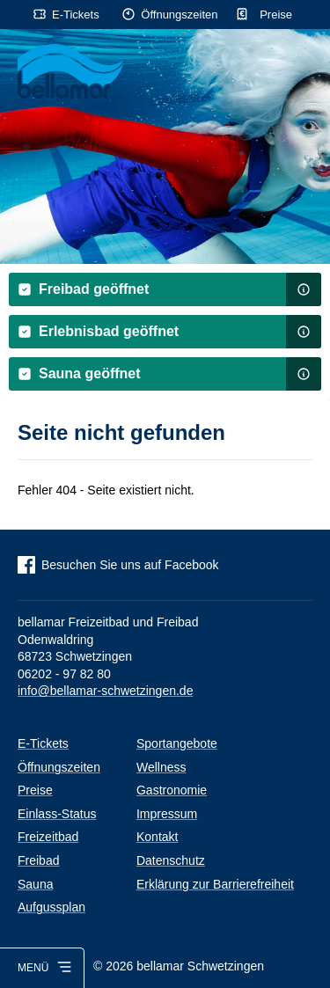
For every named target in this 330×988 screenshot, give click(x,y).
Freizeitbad (48, 837)
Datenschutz (170, 860)
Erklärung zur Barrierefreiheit (215, 884)
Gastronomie (171, 790)
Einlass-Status (57, 814)
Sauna (35, 884)
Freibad (38, 860)
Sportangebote (176, 743)
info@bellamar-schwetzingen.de (105, 691)
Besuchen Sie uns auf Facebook (130, 565)
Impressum (166, 814)
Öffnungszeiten (179, 14)
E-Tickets (75, 14)
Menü (33, 968)
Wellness (161, 767)
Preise (276, 14)
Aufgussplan (51, 907)
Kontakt (157, 837)
